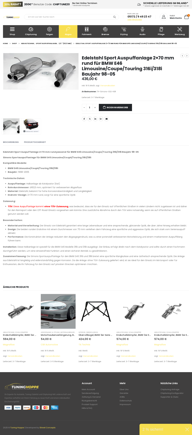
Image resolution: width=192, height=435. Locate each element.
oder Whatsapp (135, 19)
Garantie (124, 393)
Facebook (84, 118)
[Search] (114, 16)
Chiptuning (31, 31)
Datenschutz (126, 400)
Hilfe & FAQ (87, 408)
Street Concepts (48, 427)
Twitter (89, 118)
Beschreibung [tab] (11, 142)
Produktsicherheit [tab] (35, 142)
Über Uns (124, 389)
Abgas (68, 31)
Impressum (125, 404)
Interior (82, 332)
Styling (124, 31)
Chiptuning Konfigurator (172, 393)
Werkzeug (180, 31)
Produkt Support (90, 404)
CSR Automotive (49, 344)
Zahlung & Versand (91, 396)
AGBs (122, 396)
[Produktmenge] (89, 107)
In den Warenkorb (117, 107)
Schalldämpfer (21, 332)
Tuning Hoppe (17, 427)
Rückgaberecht (89, 400)
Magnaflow (9, 344)
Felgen (49, 31)
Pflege (161, 31)
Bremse (105, 31)
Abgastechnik (8, 332)
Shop (12, 31)
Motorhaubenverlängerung (72, 332)
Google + (101, 118)
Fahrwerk (87, 31)
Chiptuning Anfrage (169, 389)
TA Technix (84, 344)
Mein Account (88, 389)
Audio (142, 31)
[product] (20, 311)
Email (106, 118)
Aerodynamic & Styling (50, 332)
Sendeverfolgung (90, 393)
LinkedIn (95, 118)
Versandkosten (107, 85)
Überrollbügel (92, 332)
